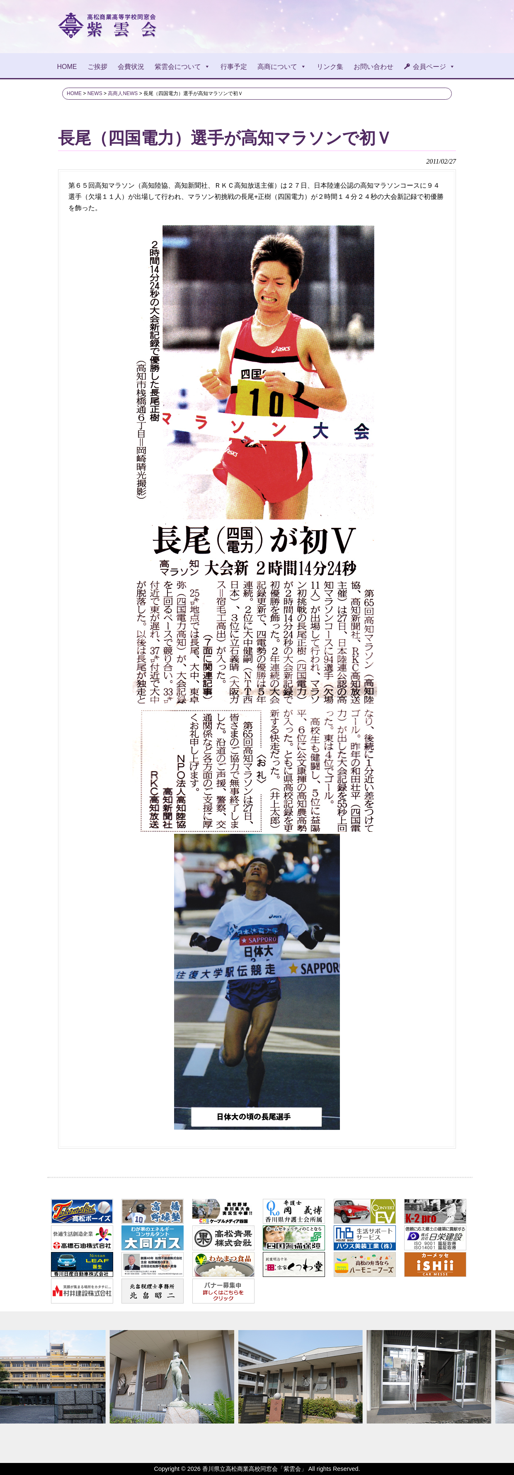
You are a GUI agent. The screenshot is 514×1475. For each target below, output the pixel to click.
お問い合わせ (373, 66)
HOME (67, 66)
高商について (281, 66)
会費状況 (131, 66)
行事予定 (234, 66)
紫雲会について (182, 66)
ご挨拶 (97, 66)
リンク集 (330, 66)
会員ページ (434, 66)
